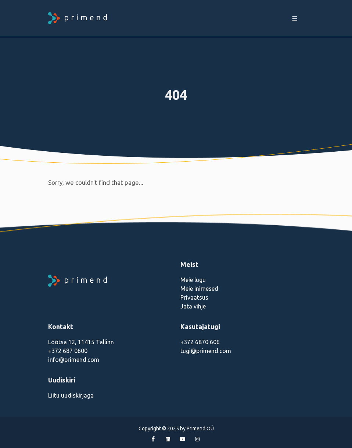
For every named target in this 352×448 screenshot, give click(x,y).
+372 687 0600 (67, 351)
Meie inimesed (199, 288)
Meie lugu (193, 279)
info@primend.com (73, 359)
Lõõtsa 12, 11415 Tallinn (81, 342)
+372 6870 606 (200, 342)
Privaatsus (194, 297)
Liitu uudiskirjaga (71, 395)
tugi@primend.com (205, 351)
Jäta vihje (193, 306)
